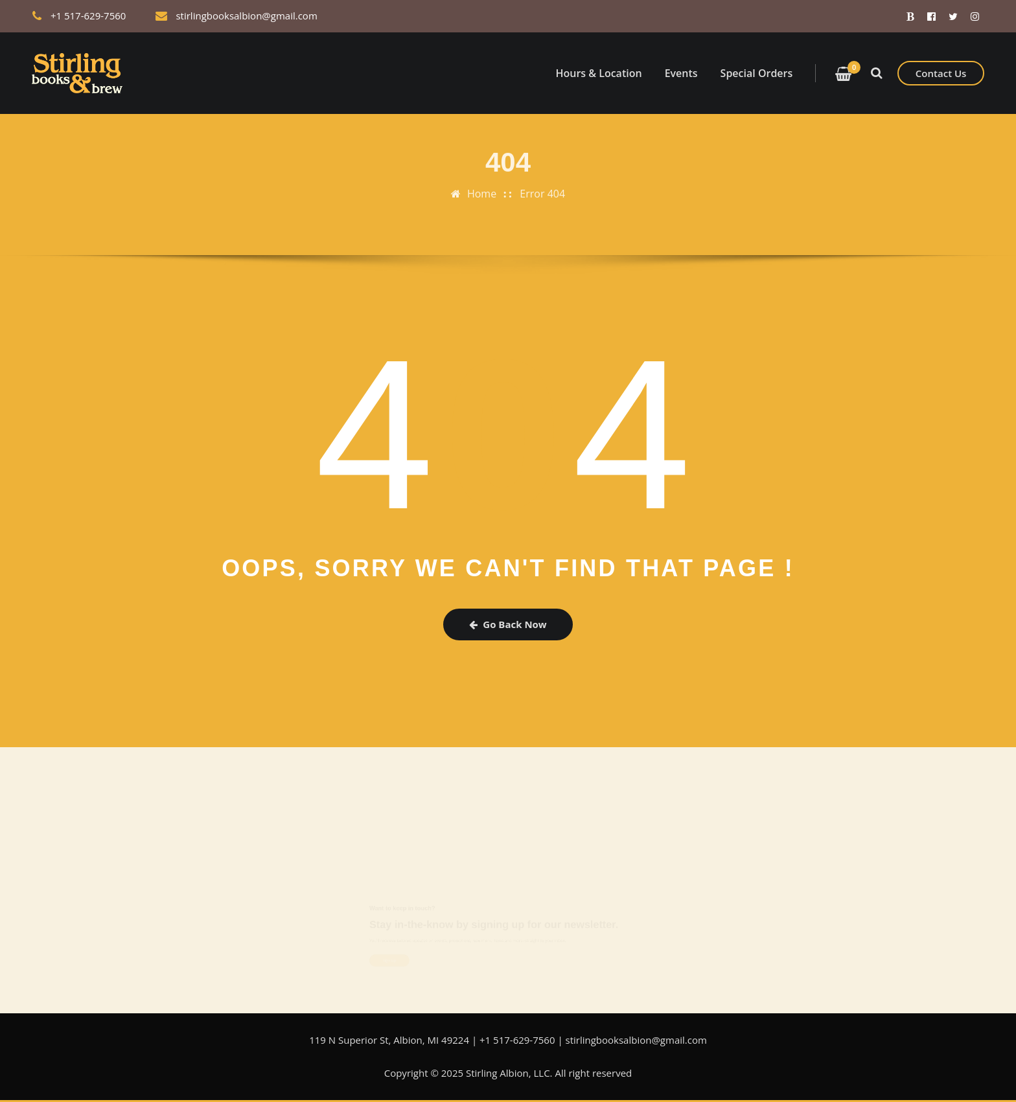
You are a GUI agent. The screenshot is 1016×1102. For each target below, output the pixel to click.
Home (481, 186)
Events (681, 73)
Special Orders (757, 73)
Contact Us (941, 73)
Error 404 (542, 186)
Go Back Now (507, 624)
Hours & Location (598, 73)
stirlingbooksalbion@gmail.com (246, 15)
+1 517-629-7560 (88, 15)
